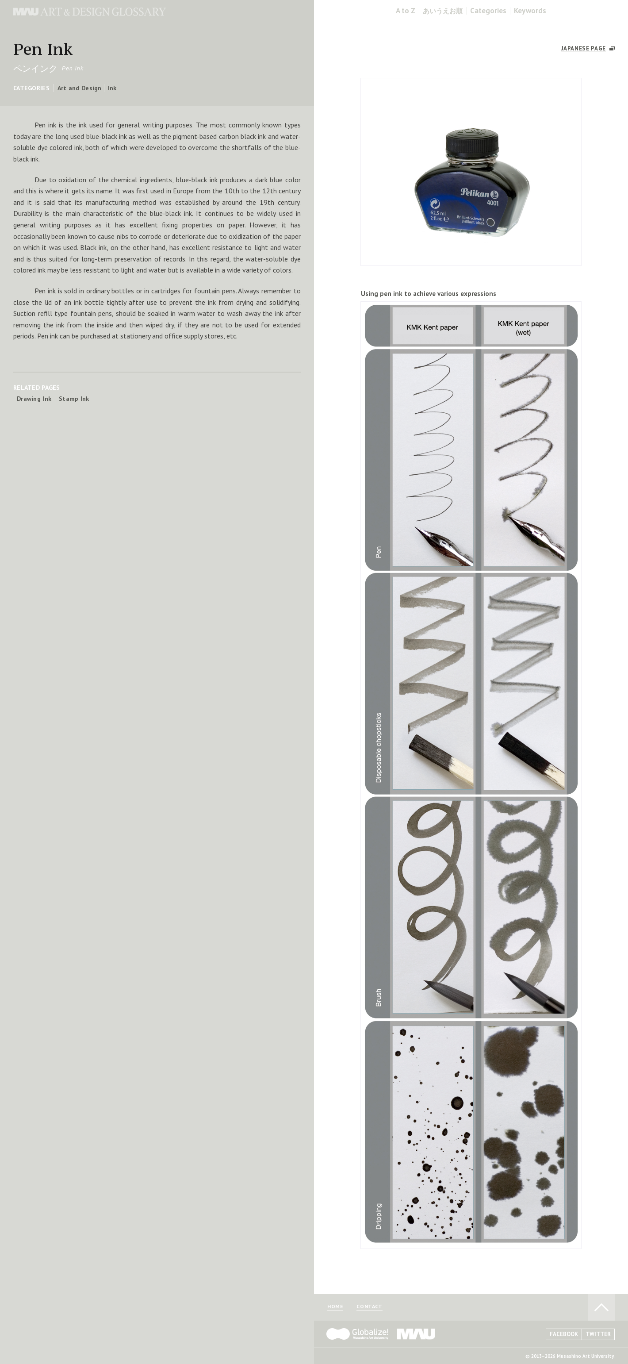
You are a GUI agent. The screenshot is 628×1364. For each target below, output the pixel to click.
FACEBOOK (564, 1334)
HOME (335, 1307)
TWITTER (598, 1334)
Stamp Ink (74, 399)
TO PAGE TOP (601, 1307)
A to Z (405, 11)
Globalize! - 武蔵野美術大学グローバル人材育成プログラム (357, 1334)
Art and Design (79, 88)
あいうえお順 (443, 11)
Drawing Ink (34, 399)
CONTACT (369, 1307)
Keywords (530, 11)
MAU (416, 1334)
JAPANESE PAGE (583, 48)
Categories (488, 11)
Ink (112, 88)
